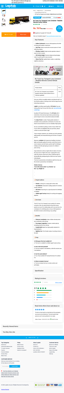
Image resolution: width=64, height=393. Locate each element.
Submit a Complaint (21, 350)
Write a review (58, 282)
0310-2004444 (50, 0)
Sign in (51, 6)
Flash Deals (37, 17)
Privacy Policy (20, 346)
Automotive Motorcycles (6, 346)
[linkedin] (38, 6)
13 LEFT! (59, 28)
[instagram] (40, 6)
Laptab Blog (52, 352)
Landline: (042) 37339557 (39, 352)
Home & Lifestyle (5, 352)
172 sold (55, 17)
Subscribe (15, 366)
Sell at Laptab (52, 348)
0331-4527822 (58, 0)
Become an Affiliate (53, 344)
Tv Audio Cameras (5, 348)
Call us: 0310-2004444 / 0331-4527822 (38, 349)
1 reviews (44, 24)
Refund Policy (20, 344)
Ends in (44, 17)
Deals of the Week (53, 350)
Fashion (3, 350)
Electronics (3, 344)
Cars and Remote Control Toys (54, 36)
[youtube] (42, 6)
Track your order (53, 346)
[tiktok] (44, 6)
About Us (35, 344)
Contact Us (35, 346)
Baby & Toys (4, 355)
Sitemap (51, 353)
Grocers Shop (4, 353)
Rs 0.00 (61, 6)
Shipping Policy (20, 348)
